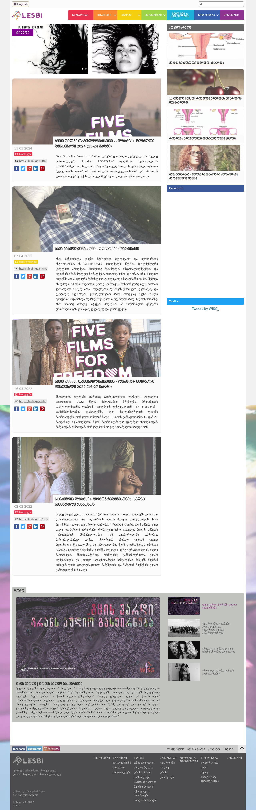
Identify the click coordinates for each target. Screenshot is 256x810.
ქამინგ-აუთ (167, 777)
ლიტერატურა (209, 762)
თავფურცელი (175, 748)
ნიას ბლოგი (142, 777)
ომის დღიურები (144, 762)
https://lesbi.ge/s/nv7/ (33, 294)
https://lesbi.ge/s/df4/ (32, 426)
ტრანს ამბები (142, 772)
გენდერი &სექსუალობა (180, 15)
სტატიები (104, 15)
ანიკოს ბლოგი (143, 767)
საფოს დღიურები (145, 781)
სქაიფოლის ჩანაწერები (141, 793)
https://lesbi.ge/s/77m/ (33, 544)
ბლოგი (126, 15)
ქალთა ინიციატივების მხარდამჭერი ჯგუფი (37, 774)
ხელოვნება (206, 15)
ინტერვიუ (119, 767)
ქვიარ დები (167, 762)
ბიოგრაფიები (122, 772)
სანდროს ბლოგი (145, 800)
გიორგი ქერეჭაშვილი (25, 795)
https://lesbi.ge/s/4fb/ (32, 186)
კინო (204, 767)
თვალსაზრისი (122, 762)
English (22, 4)
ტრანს (164, 772)
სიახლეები (80, 15)
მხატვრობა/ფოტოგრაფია (210, 778)
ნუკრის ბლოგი (143, 786)
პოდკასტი (231, 15)
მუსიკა (205, 772)
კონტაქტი (214, 748)
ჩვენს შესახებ (196, 748)
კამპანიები (153, 15)
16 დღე (165, 767)
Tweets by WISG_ (205, 309)
